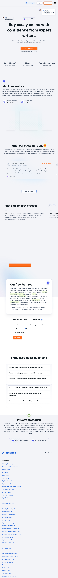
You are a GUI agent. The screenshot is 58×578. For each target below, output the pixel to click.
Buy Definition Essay (8, 500)
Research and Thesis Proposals (38, 464)
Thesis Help (5, 514)
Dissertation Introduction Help (37, 520)
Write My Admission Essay (9, 495)
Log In (39, 3)
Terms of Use (5, 574)
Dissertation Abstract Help (9, 523)
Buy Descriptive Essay (35, 500)
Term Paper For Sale (35, 475)
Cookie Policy (5, 576)
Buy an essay (29, 48)
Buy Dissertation (6, 478)
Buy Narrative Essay (35, 511)
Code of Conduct (28, 574)
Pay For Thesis (6, 517)
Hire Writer (49, 127)
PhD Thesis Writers (34, 478)
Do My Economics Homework (37, 534)
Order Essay (32, 469)
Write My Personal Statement (37, 495)
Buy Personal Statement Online (11, 497)
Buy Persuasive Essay (8, 503)
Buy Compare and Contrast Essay (38, 497)
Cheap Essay (5, 469)
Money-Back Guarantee (15, 574)
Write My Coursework (35, 481)
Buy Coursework (7, 531)
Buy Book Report (34, 526)
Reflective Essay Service (9, 540)
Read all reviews (29, 191)
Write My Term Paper (8, 464)
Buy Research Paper (35, 472)
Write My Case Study (35, 486)
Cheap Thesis (33, 514)
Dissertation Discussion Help (10, 526)
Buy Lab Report (6, 492)
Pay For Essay (6, 467)
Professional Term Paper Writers (11, 475)
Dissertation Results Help (36, 523)
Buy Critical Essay (34, 503)
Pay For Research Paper (9, 472)
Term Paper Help (34, 517)
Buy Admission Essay (35, 492)
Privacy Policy (13, 576)
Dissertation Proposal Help (9, 520)
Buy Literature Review (35, 489)
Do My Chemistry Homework (10, 534)
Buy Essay (32, 467)
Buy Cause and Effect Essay (37, 509)
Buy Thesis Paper (7, 481)
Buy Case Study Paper (8, 489)
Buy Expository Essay (8, 511)
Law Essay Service (7, 537)
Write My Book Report (8, 486)
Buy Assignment (33, 537)
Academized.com (20, 89)
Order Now (48, 3)
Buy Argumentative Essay (9, 509)
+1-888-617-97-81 (29, 568)
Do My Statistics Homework (37, 531)
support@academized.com (16, 568)
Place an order (20, 265)
